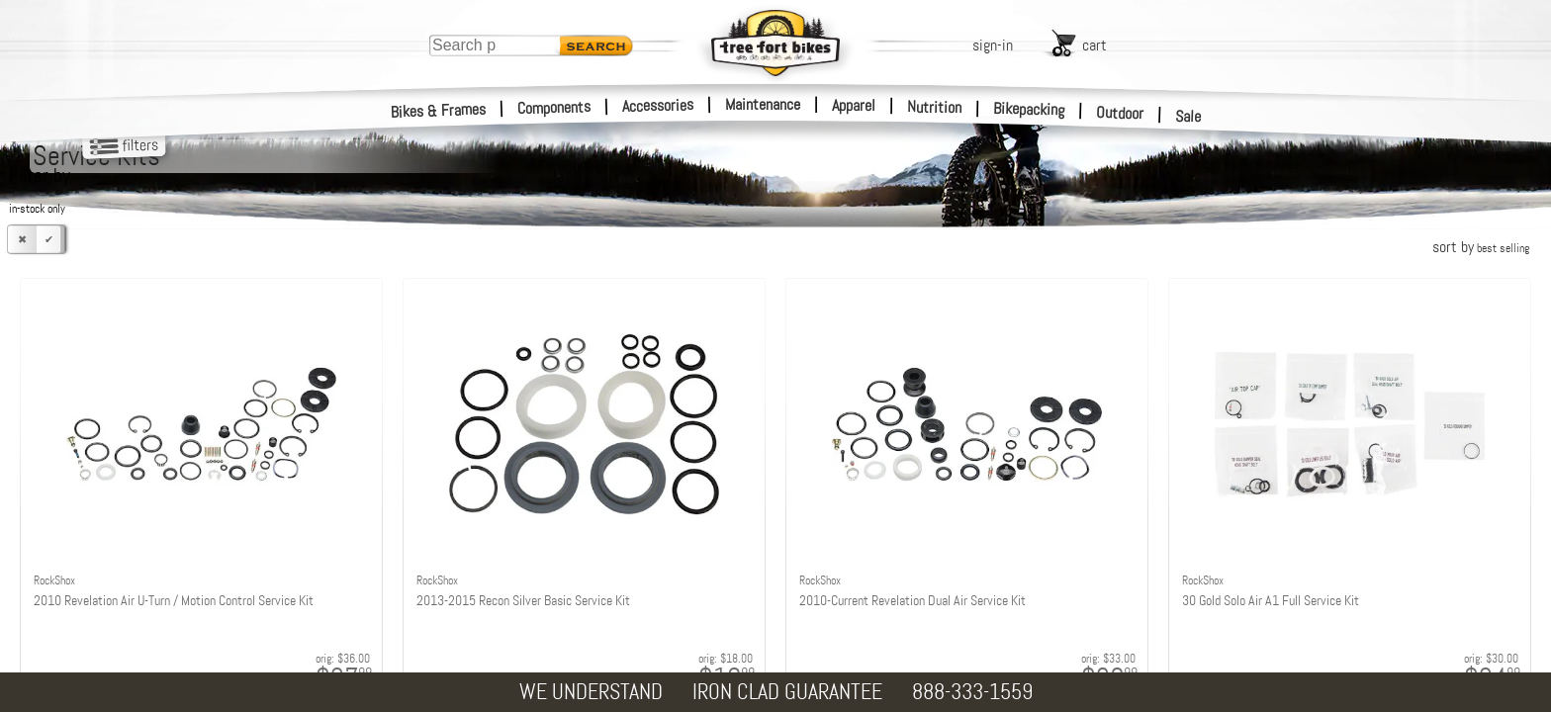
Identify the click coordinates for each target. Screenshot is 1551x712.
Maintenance (762, 104)
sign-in (992, 45)
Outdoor (1120, 113)
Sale (1188, 117)
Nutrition (934, 107)
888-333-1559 (972, 691)
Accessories (657, 105)
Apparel (853, 105)
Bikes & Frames (439, 111)
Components (554, 107)
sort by (1480, 246)
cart (1094, 45)
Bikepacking (1029, 109)
